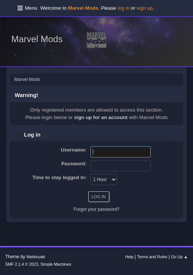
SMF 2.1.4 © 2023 (21, 264)
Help (129, 256)
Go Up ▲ (179, 256)
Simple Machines (55, 264)
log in (123, 8)
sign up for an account (101, 117)
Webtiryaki (36, 256)
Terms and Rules (152, 256)
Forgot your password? (97, 209)
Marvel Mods (36, 39)
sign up (145, 8)
